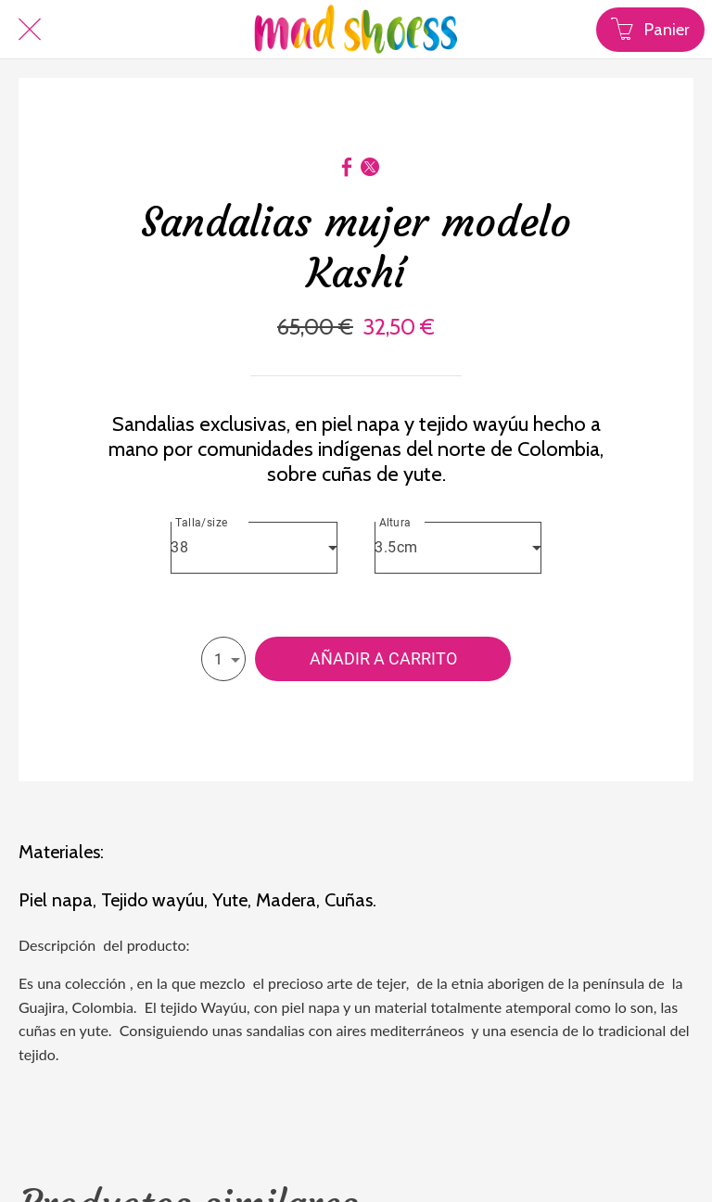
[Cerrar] (30, 30)
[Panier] (650, 29)
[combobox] (254, 548)
